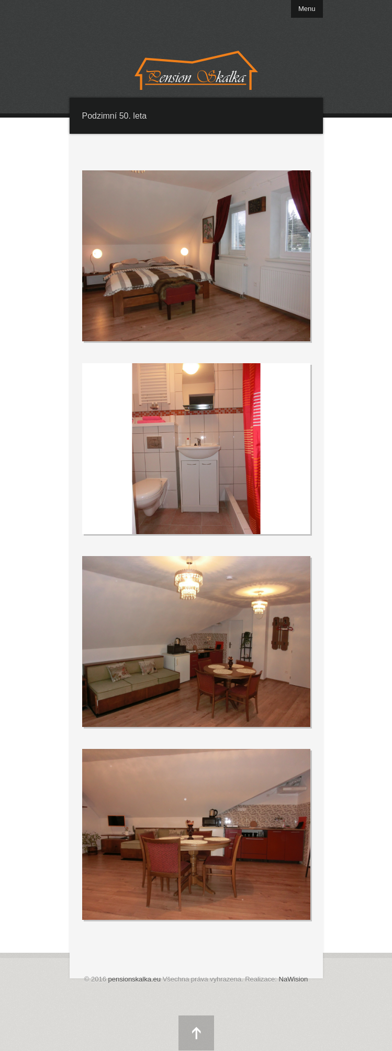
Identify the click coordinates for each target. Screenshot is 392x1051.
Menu (307, 9)
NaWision (293, 979)
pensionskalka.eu (134, 979)
